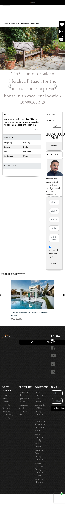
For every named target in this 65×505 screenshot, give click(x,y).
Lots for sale (24, 417)
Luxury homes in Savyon (39, 449)
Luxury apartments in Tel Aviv (40, 404)
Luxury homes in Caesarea (39, 472)
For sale (14, 23)
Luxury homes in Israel (39, 395)
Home (5, 23)
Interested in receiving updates (54, 252)
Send (53, 263)
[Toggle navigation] (6, 3)
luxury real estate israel (29, 23)
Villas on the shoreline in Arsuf (40, 427)
